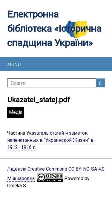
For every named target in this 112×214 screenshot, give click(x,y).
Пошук (100, 82)
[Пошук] (56, 82)
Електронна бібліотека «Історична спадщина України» (54, 28)
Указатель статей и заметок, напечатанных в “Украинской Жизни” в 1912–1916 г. (50, 140)
